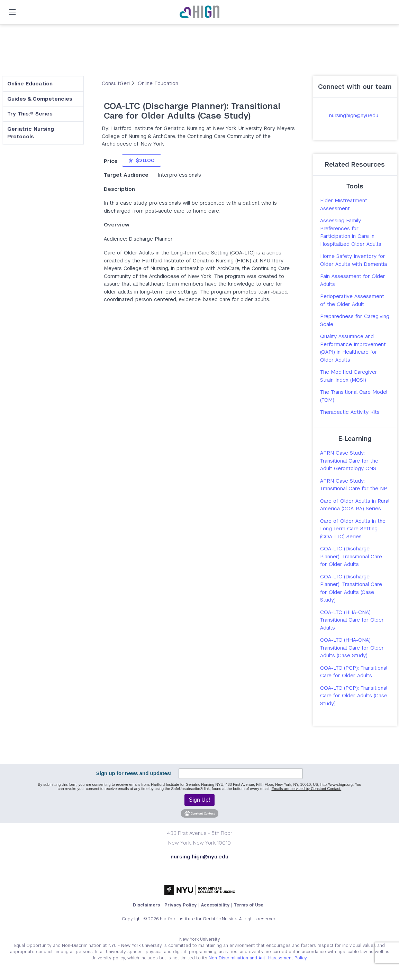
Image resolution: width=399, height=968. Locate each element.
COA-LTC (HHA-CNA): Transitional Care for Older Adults (352, 620)
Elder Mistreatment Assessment (343, 204)
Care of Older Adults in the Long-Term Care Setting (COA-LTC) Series (353, 529)
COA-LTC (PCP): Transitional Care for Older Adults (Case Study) (353, 696)
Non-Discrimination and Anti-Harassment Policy (258, 958)
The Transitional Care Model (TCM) (353, 396)
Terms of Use (248, 905)
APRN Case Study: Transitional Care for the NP (353, 484)
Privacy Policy (180, 905)
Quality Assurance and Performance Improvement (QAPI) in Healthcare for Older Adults (353, 348)
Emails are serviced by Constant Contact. (306, 788)
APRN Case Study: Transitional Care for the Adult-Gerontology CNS (349, 460)
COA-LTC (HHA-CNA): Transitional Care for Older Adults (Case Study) (352, 647)
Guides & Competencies (39, 98)
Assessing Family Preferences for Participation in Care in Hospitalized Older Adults (350, 232)
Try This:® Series (30, 113)
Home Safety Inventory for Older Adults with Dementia (353, 260)
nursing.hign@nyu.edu (353, 115)
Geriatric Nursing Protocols (30, 132)
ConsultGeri (117, 83)
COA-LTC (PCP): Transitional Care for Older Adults (353, 671)
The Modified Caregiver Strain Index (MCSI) (348, 376)
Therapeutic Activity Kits (350, 412)
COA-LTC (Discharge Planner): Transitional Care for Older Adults (351, 556)
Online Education (30, 83)
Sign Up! (199, 800)
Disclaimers (146, 905)
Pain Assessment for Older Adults (352, 280)
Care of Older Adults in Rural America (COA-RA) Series (354, 504)
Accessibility (215, 905)
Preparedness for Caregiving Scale (354, 320)
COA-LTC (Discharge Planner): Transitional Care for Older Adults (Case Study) (351, 588)
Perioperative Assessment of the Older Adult (352, 300)
